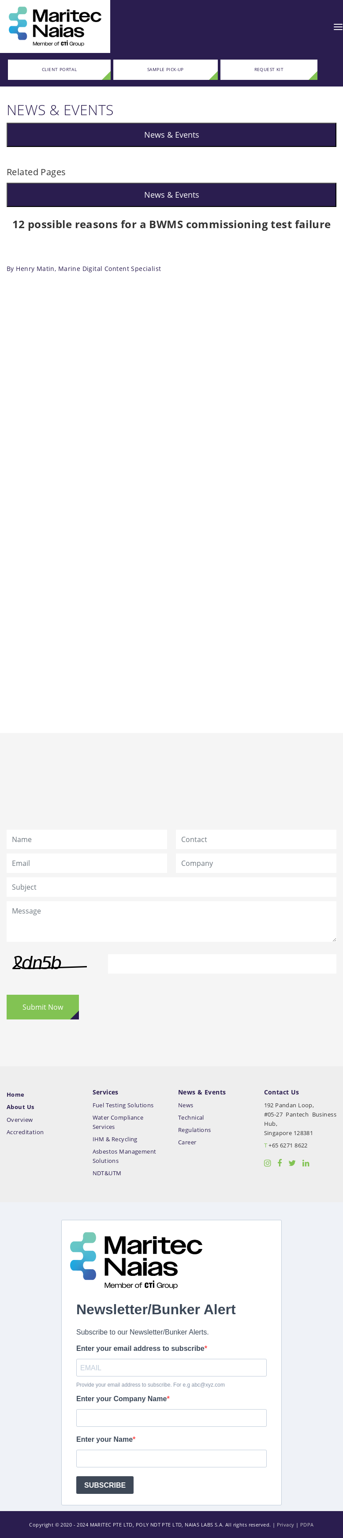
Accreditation (25, 1132)
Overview (20, 1120)
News (186, 1105)
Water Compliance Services (118, 1122)
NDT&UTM (107, 1173)
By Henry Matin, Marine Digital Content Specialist (84, 268)
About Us (20, 1107)
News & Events (171, 134)
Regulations (194, 1130)
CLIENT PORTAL (59, 69)
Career (187, 1142)
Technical (191, 1117)
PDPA (307, 1524)
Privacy (286, 1524)
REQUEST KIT (269, 69)
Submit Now (42, 1007)
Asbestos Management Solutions (125, 1156)
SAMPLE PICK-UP (165, 69)
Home (16, 1094)
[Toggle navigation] (338, 26)
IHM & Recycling (115, 1139)
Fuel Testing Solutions (123, 1105)
